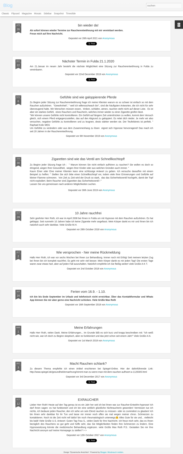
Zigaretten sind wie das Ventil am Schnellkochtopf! (88, 159)
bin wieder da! (88, 25)
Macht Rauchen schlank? (88, 363)
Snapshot (59, 13)
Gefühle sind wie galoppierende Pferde (88, 97)
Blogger (103, 452)
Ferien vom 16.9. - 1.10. (88, 291)
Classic (5, 13)
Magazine (27, 13)
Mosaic (37, 13)
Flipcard (15, 13)
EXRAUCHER (88, 399)
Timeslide (71, 13)
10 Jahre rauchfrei (88, 213)
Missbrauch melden (115, 452)
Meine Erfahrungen (88, 327)
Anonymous (108, 38)
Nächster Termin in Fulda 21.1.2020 (88, 61)
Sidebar (48, 13)
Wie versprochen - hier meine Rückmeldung (88, 252)
